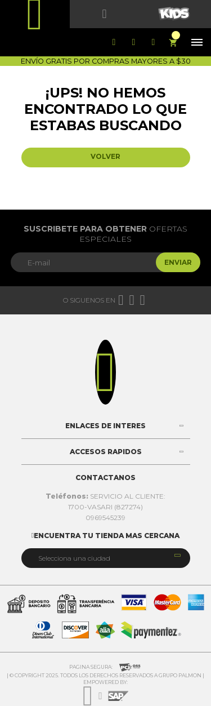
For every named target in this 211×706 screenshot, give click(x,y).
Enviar (178, 262)
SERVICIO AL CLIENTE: (105, 496)
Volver (105, 156)
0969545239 (105, 517)
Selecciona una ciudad (74, 558)
